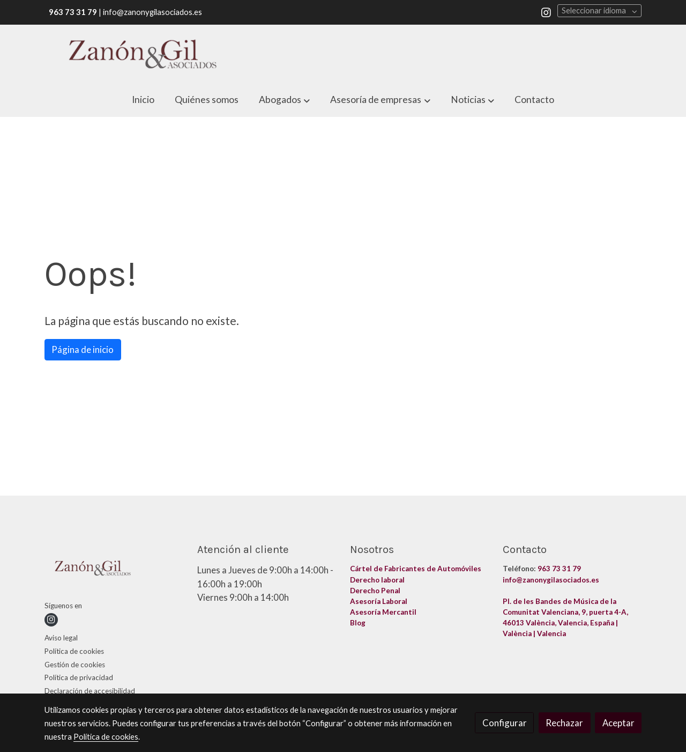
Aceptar (618, 722)
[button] (284, 100)
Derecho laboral (377, 580)
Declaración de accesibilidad (89, 691)
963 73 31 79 (559, 568)
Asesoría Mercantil (383, 612)
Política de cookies (74, 651)
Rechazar (564, 722)
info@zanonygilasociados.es (551, 580)
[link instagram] (546, 11)
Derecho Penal (376, 590)
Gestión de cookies (74, 664)
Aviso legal (61, 637)
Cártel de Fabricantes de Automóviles (416, 568)
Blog (358, 622)
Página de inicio (82, 349)
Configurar (504, 722)
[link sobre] (114, 570)
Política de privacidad (78, 677)
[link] (142, 53)
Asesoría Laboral (379, 601)
